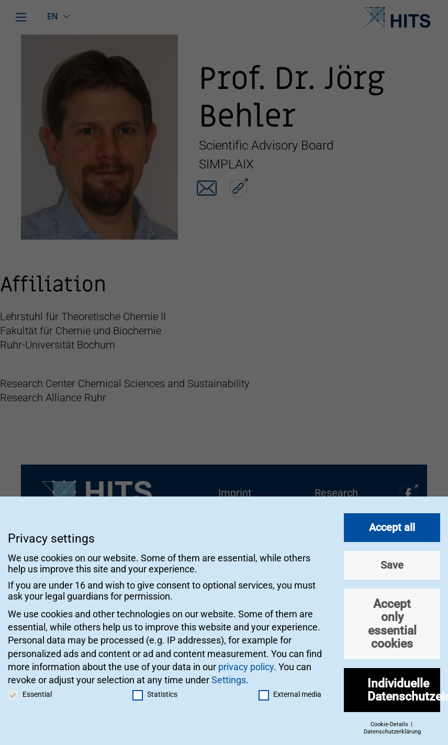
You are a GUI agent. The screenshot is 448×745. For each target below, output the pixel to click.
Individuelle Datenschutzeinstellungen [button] (403, 685)
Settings (228, 675)
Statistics (154, 690)
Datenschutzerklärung (392, 727)
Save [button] (392, 561)
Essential (30, 690)
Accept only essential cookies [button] (392, 619)
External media (290, 690)
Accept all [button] (392, 523)
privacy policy (246, 662)
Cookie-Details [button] (390, 720)
